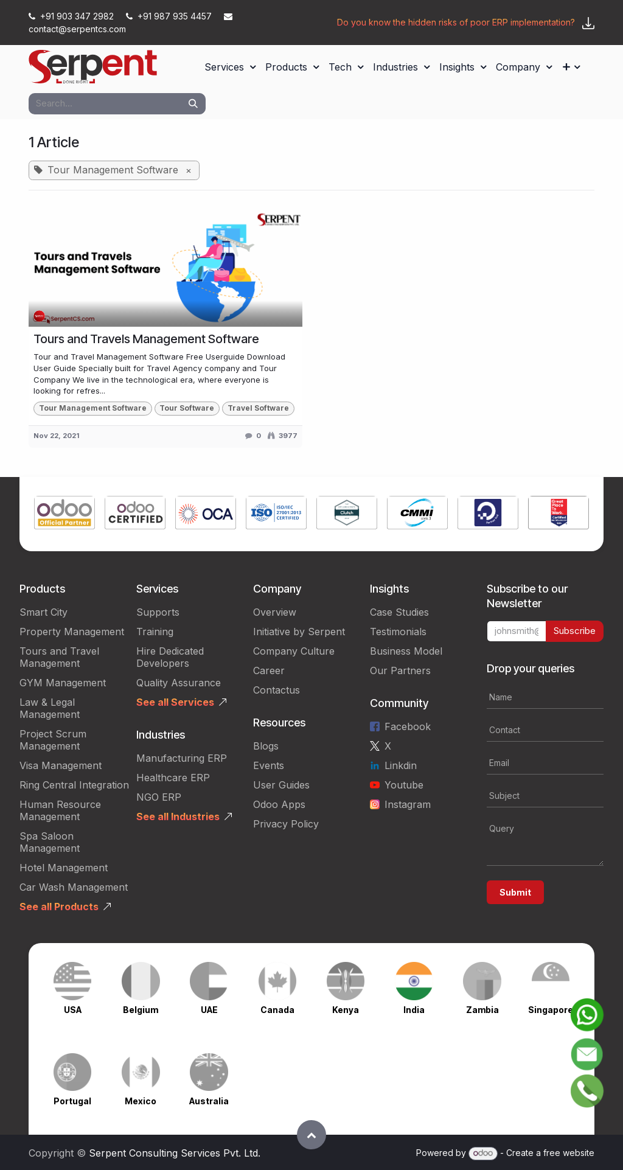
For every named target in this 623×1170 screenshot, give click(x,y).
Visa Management (60, 765)
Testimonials (398, 631)
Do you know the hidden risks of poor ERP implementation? (456, 22)
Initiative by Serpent (299, 631)
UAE (209, 1010)
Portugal (72, 1101)
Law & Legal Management (49, 708)
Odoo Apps (279, 804)
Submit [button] (515, 892)
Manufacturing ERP (181, 758)
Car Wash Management (73, 887)
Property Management (71, 631)
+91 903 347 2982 (72, 16)
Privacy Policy (286, 824)
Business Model (406, 651)
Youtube (404, 785)
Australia (209, 1101)
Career (269, 670)
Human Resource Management (60, 810)
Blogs (266, 746)
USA (73, 1010)
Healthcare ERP (173, 777)
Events (268, 765)
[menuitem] (230, 67)
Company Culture (294, 651)
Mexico (140, 1101)
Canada (277, 1010)
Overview (274, 612)
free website (568, 1152)
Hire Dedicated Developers (170, 657)
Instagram (408, 804)
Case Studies (399, 612)
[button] (311, 1134)
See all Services (175, 702)
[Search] (193, 103)
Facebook (408, 726)
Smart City (43, 612)
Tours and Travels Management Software (146, 339)
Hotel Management (63, 868)
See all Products (59, 906)
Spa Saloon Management (49, 842)
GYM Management (62, 683)
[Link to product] (64, 514)
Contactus (276, 690)
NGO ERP (158, 797)
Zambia (482, 1010)
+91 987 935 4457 (170, 16)
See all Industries (178, 816)
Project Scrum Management (52, 740)
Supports (157, 612)
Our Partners (400, 670)
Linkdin (401, 765)
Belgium (140, 1010)
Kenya (345, 1010)
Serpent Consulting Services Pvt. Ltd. (174, 1153)
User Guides (281, 785)
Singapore (550, 1010)
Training (154, 631)
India (414, 1010)
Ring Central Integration (74, 785)
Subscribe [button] (575, 630)
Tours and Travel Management (59, 657)
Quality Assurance (178, 683)
